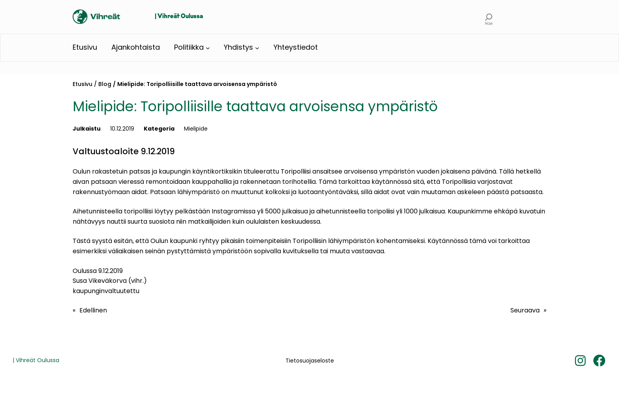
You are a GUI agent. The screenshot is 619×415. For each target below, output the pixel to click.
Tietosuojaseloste (309, 361)
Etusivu (82, 84)
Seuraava (525, 310)
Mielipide (196, 129)
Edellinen (93, 310)
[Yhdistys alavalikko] (257, 47)
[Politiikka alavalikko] (208, 47)
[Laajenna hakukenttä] (489, 17)
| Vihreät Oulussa (179, 16)
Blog (104, 84)
